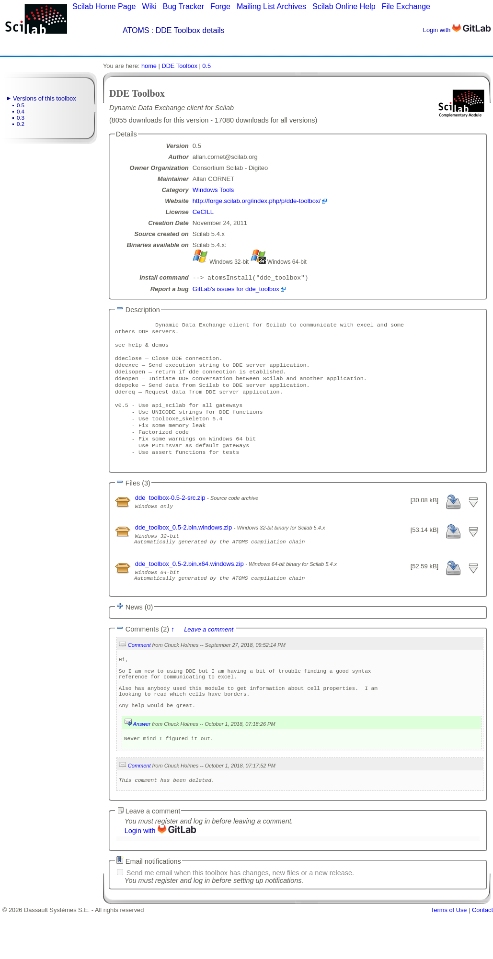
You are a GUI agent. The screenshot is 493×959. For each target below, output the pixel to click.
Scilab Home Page (104, 6)
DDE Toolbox (179, 65)
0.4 (20, 111)
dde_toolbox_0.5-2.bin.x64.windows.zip (190, 589)
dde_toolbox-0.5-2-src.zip (171, 518)
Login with (457, 30)
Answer (141, 766)
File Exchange (406, 6)
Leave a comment (208, 659)
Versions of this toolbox (44, 98)
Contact (482, 955)
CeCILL (203, 211)
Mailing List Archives (271, 6)
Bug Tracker (183, 6)
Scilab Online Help (344, 6)
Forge (220, 6)
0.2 (20, 124)
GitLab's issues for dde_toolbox (236, 289)
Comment (139, 674)
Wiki (149, 6)
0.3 (20, 118)
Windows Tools (213, 189)
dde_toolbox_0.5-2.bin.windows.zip (184, 548)
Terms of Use (449, 955)
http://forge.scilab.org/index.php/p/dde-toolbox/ (257, 200)
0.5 (20, 105)
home (149, 65)
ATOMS (136, 30)
